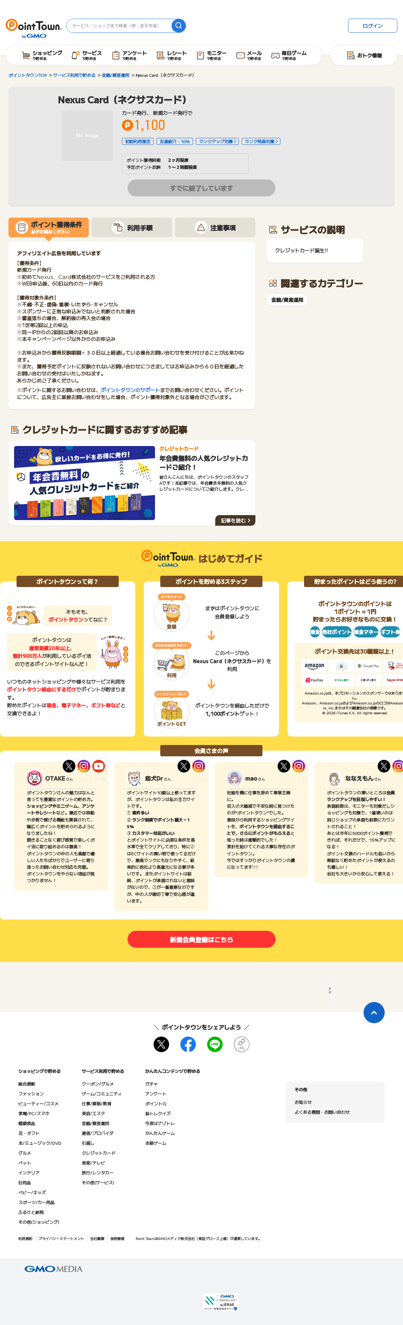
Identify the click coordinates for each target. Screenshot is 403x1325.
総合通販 (26, 1084)
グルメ (24, 1153)
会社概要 (97, 1238)
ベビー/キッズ (32, 1192)
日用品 (24, 1182)
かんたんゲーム (160, 1133)
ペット (24, 1163)
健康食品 (26, 1123)
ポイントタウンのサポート (130, 389)
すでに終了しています (201, 188)
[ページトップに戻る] (374, 1012)
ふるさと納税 (31, 1212)
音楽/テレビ (93, 1163)
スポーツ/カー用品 (36, 1202)
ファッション (31, 1094)
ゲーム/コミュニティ (102, 1094)
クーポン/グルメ (98, 1084)
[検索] (179, 25)
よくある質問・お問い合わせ (321, 1112)
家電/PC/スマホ (33, 1113)
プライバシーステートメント (61, 1238)
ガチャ (151, 1084)
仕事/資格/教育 (96, 1103)
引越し (88, 1143)
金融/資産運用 (287, 300)
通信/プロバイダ (97, 1133)
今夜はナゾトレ (160, 1123)
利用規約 (25, 1238)
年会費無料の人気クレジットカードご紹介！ (203, 462)
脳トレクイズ (157, 1113)
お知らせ (302, 1102)
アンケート (155, 1094)
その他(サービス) (98, 1182)
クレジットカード (99, 1153)
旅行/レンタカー (97, 1173)
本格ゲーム (155, 1143)
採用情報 (117, 1238)
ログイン (373, 25)
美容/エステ (93, 1113)
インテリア (28, 1173)
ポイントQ (155, 1103)
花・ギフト (28, 1133)
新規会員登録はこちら (201, 939)
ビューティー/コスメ (38, 1103)
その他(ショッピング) (38, 1222)
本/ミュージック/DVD (39, 1143)
